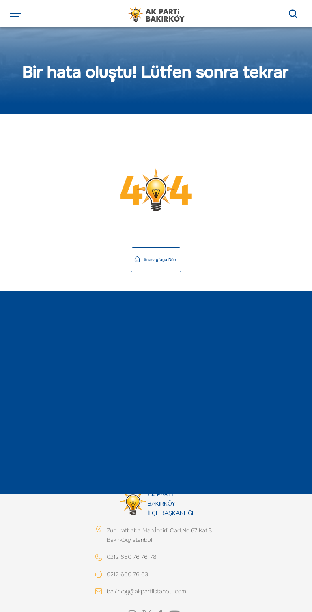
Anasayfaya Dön (155, 260)
